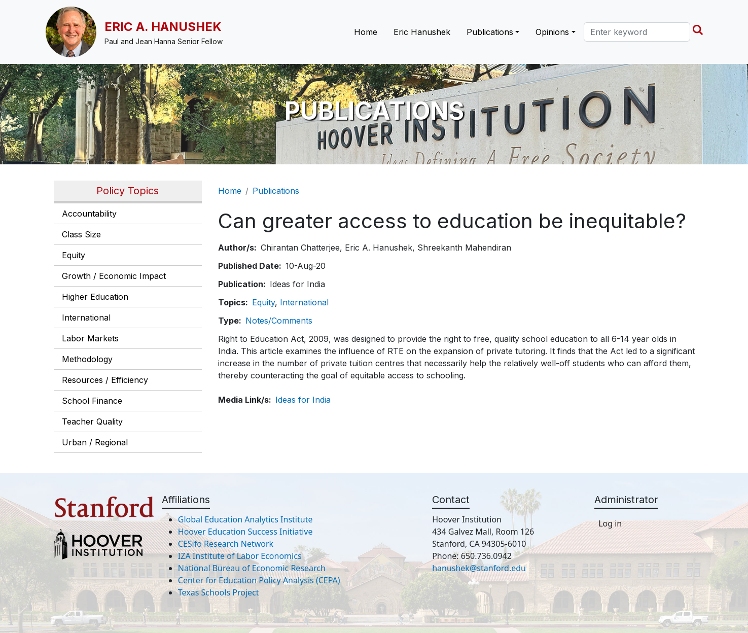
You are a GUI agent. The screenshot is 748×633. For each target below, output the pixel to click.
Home (365, 32)
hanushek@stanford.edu (479, 568)
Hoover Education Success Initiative (245, 531)
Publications (276, 191)
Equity (73, 255)
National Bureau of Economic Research (252, 568)
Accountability (89, 213)
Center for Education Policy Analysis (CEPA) (259, 580)
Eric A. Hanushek (163, 26)
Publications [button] (490, 32)
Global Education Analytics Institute (245, 519)
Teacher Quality (92, 421)
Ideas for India (303, 400)
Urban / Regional (95, 442)
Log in (610, 523)
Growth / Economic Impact (114, 276)
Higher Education (95, 297)
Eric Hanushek (422, 32)
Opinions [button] (552, 32)
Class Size (81, 234)
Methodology (87, 359)
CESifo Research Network (225, 543)
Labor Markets (90, 338)
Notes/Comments (278, 320)
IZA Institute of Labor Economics (240, 555)
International (86, 317)
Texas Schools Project (218, 592)
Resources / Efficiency (105, 380)
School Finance (92, 401)
